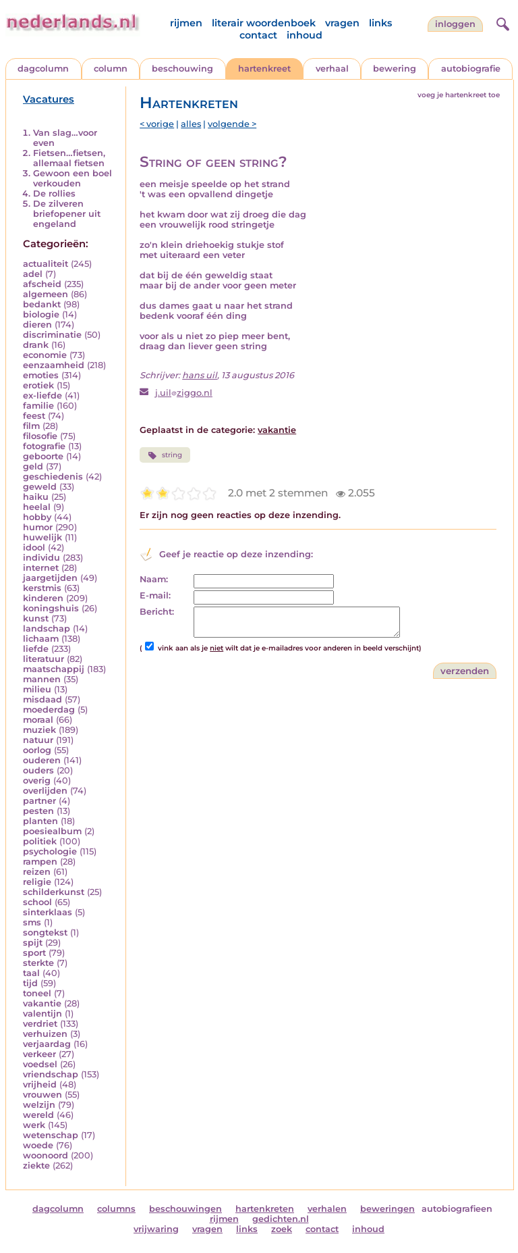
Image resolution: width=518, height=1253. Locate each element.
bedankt (42, 304)
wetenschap (50, 1135)
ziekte (36, 1165)
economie (45, 355)
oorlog (37, 750)
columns (116, 1209)
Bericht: (157, 612)
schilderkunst (53, 892)
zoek (281, 1229)
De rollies (54, 193)
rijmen (186, 23)
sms (32, 922)
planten (40, 821)
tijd (30, 983)
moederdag (49, 710)
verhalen (327, 1209)
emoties (41, 375)
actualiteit (45, 264)
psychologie (50, 851)
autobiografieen (457, 1209)
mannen (42, 679)
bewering (394, 68)
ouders (38, 770)
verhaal (332, 68)
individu (41, 558)
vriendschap (50, 1074)
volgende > (232, 124)
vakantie (42, 1003)
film (31, 426)
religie (37, 882)
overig (37, 780)
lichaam (41, 639)
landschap (46, 628)
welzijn (39, 1105)
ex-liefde (42, 395)
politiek (40, 841)
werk (34, 1125)
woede (38, 1145)
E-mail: (155, 595)
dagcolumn (43, 68)
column (110, 68)
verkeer (39, 1054)
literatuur (43, 659)
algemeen (45, 294)
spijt (32, 943)
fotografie (44, 446)
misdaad (42, 699)
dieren (37, 324)
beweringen (387, 1209)
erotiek (38, 385)
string (164, 455)
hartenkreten (264, 1209)
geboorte (43, 456)
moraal (38, 720)
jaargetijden (50, 578)
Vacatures (48, 99)
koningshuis (51, 608)
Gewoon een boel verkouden (72, 178)
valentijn (42, 1013)
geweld (40, 487)
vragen (342, 23)
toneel (37, 993)
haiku (36, 497)
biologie (41, 314)
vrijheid (40, 1084)
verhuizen (45, 1034)
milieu (37, 689)
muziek (39, 730)
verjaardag (47, 1044)
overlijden (45, 791)
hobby (37, 517)
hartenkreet (264, 68)
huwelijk (42, 537)
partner (39, 801)
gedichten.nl (280, 1219)
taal (31, 973)
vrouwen (42, 1095)
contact (258, 35)
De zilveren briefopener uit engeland (66, 214)
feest (34, 416)
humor (38, 527)
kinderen (43, 598)
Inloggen (455, 24)
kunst (36, 618)
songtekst (45, 932)
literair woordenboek (264, 23)
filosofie (40, 436)
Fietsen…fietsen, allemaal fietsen (69, 158)
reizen (37, 872)
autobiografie (470, 68)
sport (34, 953)
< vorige (157, 124)
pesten (38, 811)
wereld (38, 1115)
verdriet (40, 1024)
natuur (38, 740)
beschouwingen (185, 1209)
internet (41, 568)
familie (38, 406)
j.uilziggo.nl (183, 393)
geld (33, 466)
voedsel (40, 1064)
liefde (36, 649)
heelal (37, 507)
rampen (40, 861)
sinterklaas (47, 912)
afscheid (42, 284)
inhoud (304, 35)
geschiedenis (53, 476)
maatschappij (53, 669)
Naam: (154, 579)
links (380, 23)
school (37, 902)
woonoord (45, 1155)
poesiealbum (52, 831)
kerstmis (42, 588)
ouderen (42, 760)
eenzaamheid (53, 365)
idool (34, 547)
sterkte (38, 963)
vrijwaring (156, 1229)
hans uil (199, 375)
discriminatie (52, 335)
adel (32, 274)
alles (191, 124)
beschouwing (182, 68)
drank (36, 345)
